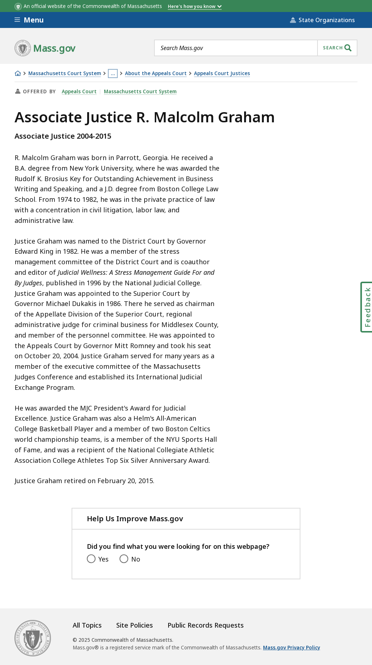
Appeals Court (79, 91)
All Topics (87, 625)
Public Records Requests (205, 625)
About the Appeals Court (156, 73)
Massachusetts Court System (64, 73)
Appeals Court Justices (222, 73)
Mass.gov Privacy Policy (291, 647)
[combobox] (255, 48)
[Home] (17, 73)
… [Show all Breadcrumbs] (113, 73)
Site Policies (134, 625)
